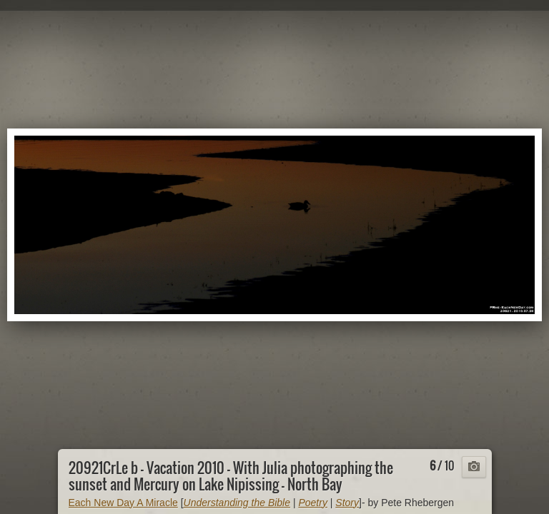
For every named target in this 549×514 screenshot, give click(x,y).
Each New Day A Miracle (123, 502)
